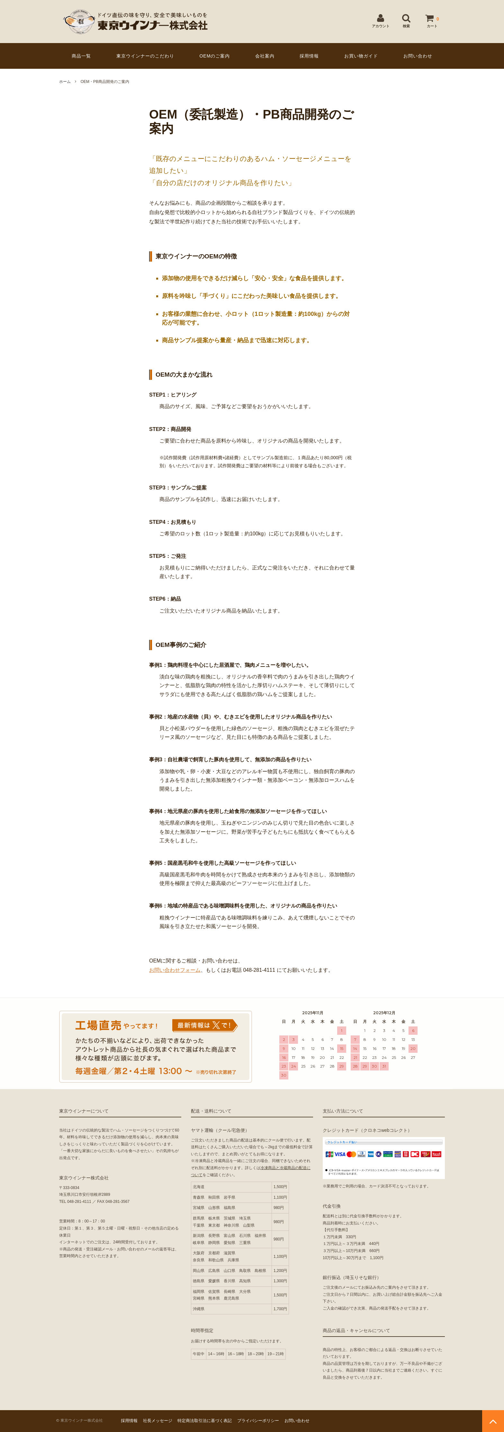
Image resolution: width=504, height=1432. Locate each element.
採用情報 (309, 55)
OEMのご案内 (214, 55)
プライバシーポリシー (258, 1420)
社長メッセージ (157, 1420)
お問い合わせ (417, 55)
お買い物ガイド (361, 55)
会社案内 (264, 55)
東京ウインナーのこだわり (145, 55)
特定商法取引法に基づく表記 (204, 1420)
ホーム (65, 81)
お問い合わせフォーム (175, 970)
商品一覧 (81, 55)
